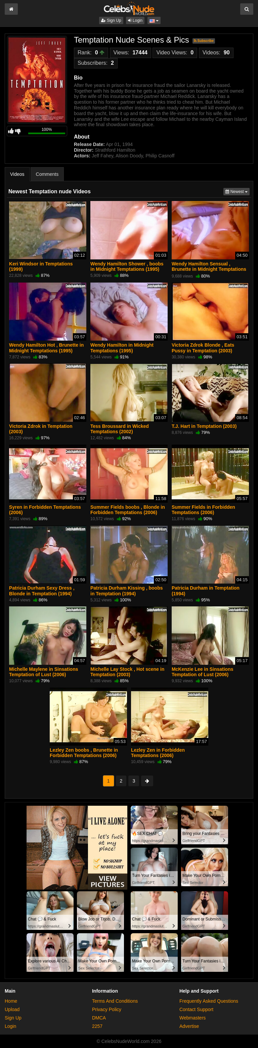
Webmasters (192, 1017)
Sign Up (111, 20)
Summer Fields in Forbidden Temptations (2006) (203, 509)
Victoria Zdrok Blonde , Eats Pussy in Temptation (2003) (203, 347)
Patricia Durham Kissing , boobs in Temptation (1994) (126, 590)
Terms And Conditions (115, 1001)
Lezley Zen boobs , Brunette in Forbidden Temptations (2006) (84, 752)
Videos (17, 174)
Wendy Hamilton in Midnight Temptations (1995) (122, 347)
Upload (12, 1009)
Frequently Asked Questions (208, 1001)
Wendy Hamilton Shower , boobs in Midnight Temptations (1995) (127, 266)
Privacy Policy (106, 1009)
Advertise (189, 1026)
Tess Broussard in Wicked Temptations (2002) (119, 428)
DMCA (99, 1017)
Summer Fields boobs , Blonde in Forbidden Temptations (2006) (127, 509)
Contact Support (196, 1009)
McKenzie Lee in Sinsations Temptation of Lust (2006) (202, 671)
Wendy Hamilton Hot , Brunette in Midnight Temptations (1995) (46, 347)
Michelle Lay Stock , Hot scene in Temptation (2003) (127, 671)
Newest (237, 191)
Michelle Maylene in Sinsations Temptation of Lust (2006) (43, 671)
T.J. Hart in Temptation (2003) (204, 426)
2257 (97, 1026)
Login (135, 20)
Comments (47, 174)
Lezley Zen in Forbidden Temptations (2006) (158, 752)
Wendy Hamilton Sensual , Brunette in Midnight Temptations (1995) (209, 269)
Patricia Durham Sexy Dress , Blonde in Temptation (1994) (42, 590)
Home (11, 1001)
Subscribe (204, 41)
